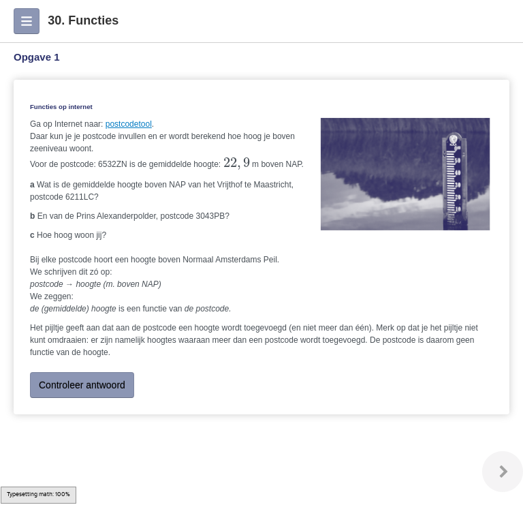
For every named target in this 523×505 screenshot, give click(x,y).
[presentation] (236, 163)
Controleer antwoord (82, 385)
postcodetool (129, 124)
